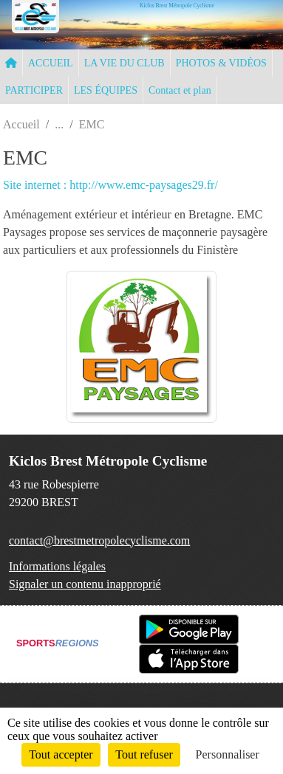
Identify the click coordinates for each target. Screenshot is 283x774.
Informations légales (57, 566)
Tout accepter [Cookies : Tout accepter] (60, 754)
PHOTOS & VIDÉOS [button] (221, 63)
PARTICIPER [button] (34, 90)
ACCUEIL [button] (50, 63)
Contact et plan (180, 90)
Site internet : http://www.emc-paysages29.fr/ (110, 185)
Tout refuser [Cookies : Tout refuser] (144, 754)
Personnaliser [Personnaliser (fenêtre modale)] (227, 754)
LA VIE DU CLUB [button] (124, 63)
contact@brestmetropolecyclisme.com (99, 540)
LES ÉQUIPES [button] (105, 90)
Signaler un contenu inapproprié (85, 584)
